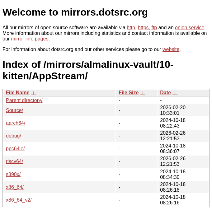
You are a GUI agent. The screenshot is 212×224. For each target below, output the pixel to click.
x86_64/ (15, 187)
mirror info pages (30, 38)
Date (165, 92)
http (131, 27)
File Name (18, 92)
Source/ (14, 110)
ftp (154, 27)
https (143, 27)
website (171, 49)
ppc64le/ (15, 148)
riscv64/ (14, 161)
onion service (189, 27)
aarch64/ (15, 123)
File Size (129, 92)
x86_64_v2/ (19, 200)
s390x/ (13, 174)
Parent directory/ (24, 100)
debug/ (13, 135)
